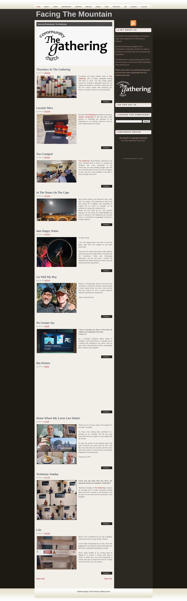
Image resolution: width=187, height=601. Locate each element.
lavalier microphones (86, 117)
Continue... (106, 102)
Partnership (66, 6)
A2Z (125, 6)
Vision (55, 6)
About (46, 6)
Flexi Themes (94, 591)
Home (38, 6)
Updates (78, 6)
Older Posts (108, 579)
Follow (144, 6)
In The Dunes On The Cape (52, 192)
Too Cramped (44, 154)
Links (107, 6)
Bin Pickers (43, 363)
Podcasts (116, 6)
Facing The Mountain (74, 14)
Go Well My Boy (46, 277)
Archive (88, 6)
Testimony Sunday (47, 474)
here (143, 141)
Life (38, 530)
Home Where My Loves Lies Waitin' (58, 418)
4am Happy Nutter (47, 231)
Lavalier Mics (44, 108)
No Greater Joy (45, 322)
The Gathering (90, 115)
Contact (134, 6)
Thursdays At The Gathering (53, 69)
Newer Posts (40, 579)
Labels (98, 6)
